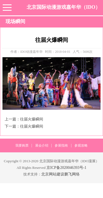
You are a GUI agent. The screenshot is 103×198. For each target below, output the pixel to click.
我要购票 (22, 145)
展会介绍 (41, 145)
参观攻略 (81, 145)
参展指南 (61, 145)
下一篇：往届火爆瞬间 (24, 126)
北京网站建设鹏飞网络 (60, 174)
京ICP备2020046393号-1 (66, 168)
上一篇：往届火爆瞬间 (24, 119)
